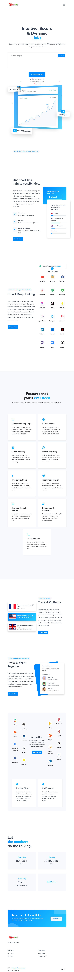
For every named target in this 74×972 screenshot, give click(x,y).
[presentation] (22, 61)
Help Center (41, 953)
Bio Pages (10, 956)
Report (63, 969)
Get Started (18, 239)
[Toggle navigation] (64, 4)
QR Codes (10, 953)
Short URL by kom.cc (18, 968)
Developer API (42, 956)
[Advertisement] (27, 165)
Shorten (61, 56)
